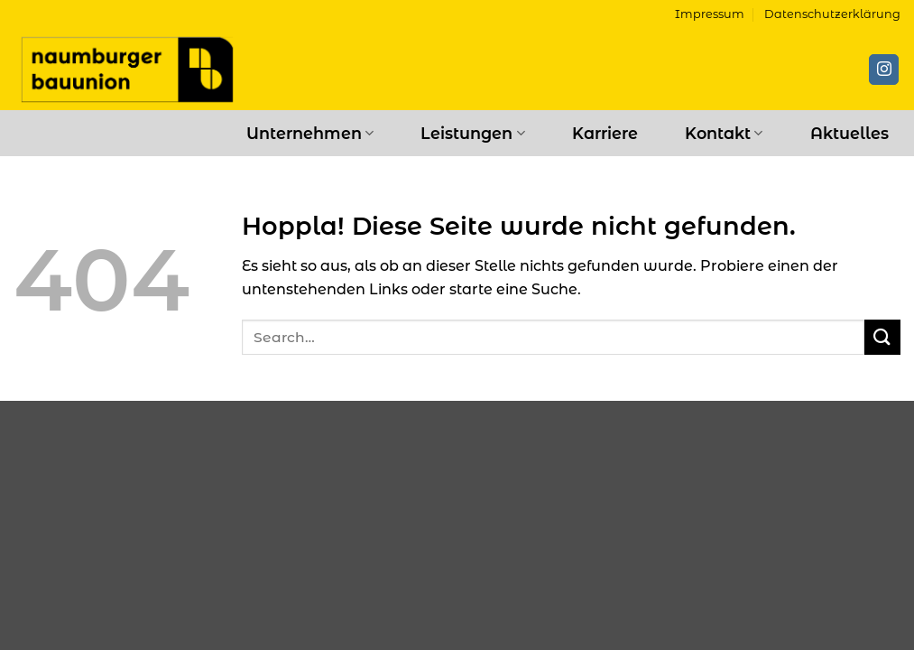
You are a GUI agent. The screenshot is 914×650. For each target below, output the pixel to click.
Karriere (605, 133)
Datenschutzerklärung (832, 14)
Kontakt (723, 133)
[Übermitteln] (882, 337)
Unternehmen (310, 133)
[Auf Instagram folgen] (884, 69)
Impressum (709, 14)
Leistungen (472, 133)
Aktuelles (849, 133)
